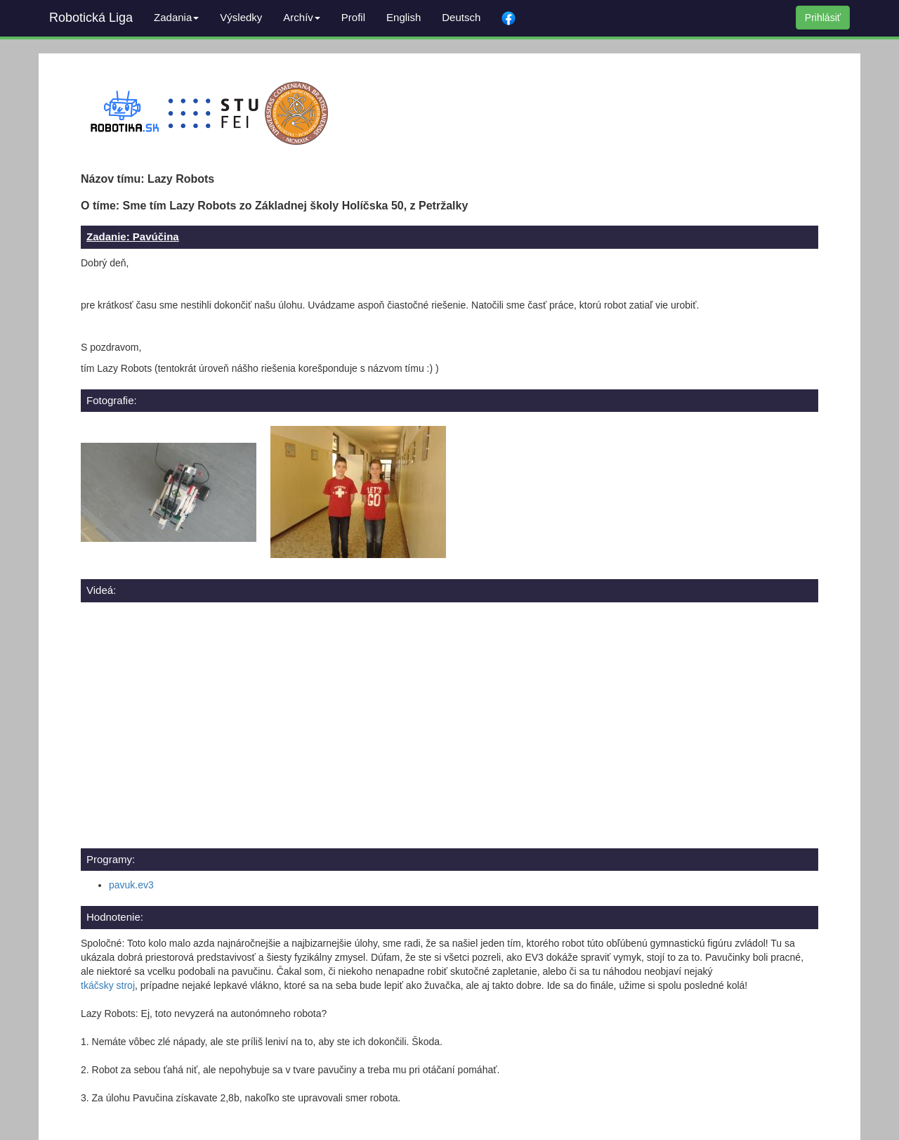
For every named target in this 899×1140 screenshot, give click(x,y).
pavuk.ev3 (131, 884)
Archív (301, 17)
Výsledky (241, 17)
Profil (353, 17)
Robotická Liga (91, 18)
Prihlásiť (823, 17)
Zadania (176, 17)
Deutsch (461, 17)
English (403, 17)
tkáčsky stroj (108, 985)
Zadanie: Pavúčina (132, 236)
